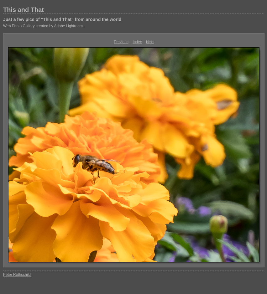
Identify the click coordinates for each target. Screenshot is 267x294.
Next (150, 42)
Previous (121, 42)
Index (137, 42)
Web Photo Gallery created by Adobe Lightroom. (43, 26)
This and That (23, 9)
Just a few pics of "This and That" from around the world (62, 19)
